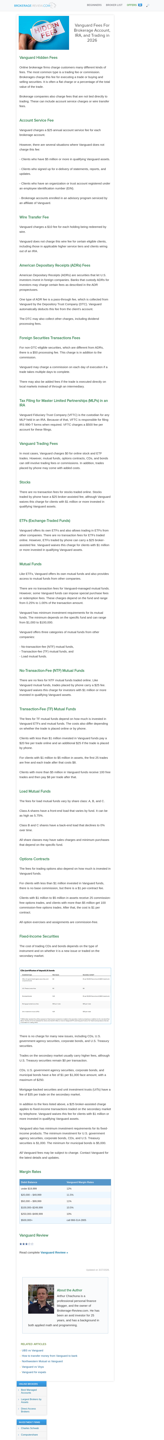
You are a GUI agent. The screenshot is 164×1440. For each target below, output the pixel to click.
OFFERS (132, 5)
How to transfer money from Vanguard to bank (49, 1355)
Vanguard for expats (34, 1371)
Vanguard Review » (54, 1252)
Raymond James (131, 82)
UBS (124, 88)
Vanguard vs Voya (33, 1366)
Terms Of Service (122, 1397)
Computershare (130, 69)
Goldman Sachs (131, 75)
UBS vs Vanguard (32, 1350)
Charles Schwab (131, 62)
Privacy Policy (101, 1397)
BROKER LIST (114, 5)
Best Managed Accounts (130, 25)
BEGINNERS (94, 5)
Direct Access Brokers (129, 44)
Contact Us (142, 1397)
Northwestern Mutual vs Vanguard (42, 1361)
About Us (84, 1397)
